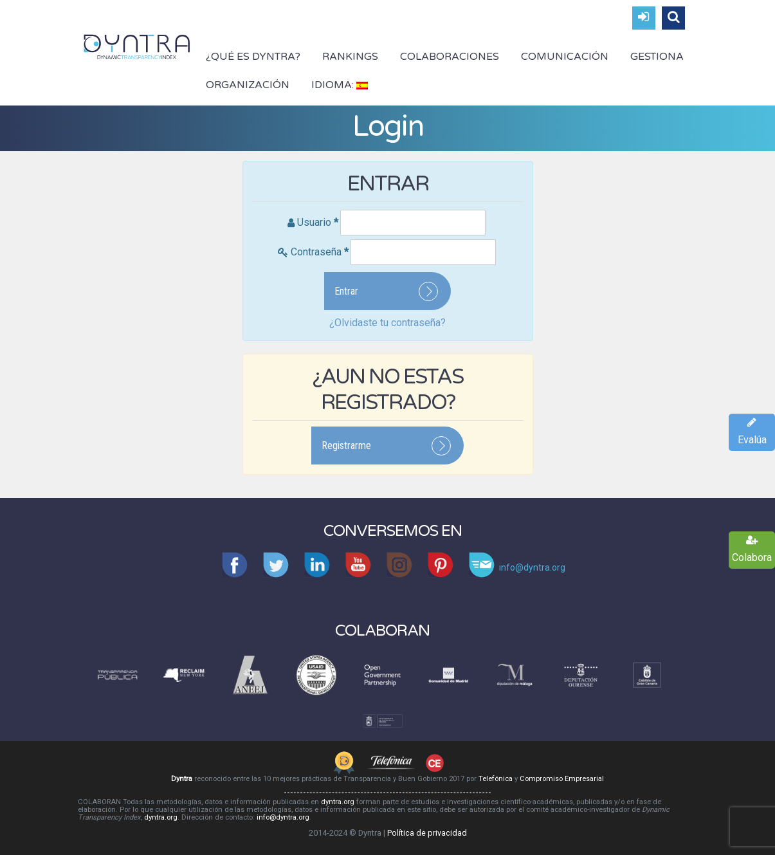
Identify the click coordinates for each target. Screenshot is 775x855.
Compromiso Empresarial (562, 779)
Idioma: (339, 84)
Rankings (350, 56)
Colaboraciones (449, 56)
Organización (247, 84)
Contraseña (320, 252)
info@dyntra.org (283, 817)
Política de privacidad (427, 833)
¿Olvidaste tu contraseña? (387, 323)
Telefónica (496, 779)
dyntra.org (337, 802)
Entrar (346, 291)
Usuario (317, 222)
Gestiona (657, 56)
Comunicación (564, 56)
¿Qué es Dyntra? (253, 56)
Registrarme (346, 445)
